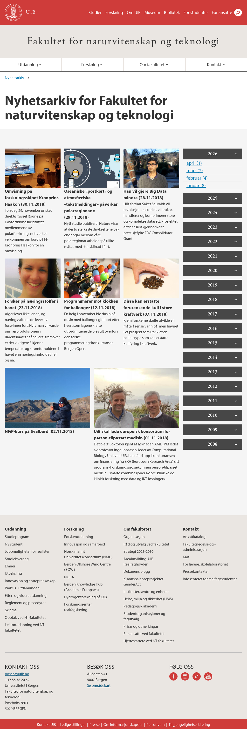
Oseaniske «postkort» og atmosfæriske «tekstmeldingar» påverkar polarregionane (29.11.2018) (91, 204)
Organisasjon (134, 536)
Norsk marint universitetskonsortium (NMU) (88, 554)
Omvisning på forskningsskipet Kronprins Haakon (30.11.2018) (32, 197)
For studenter (196, 12)
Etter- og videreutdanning (26, 595)
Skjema (11, 609)
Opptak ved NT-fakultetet (25, 617)
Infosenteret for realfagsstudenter (210, 578)
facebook (175, 677)
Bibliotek (172, 12)
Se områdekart (98, 685)
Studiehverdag (17, 558)
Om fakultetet (152, 64)
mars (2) (194, 170)
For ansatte (222, 12)
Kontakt (214, 64)
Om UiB (134, 12)
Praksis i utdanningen (22, 588)
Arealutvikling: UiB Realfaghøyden (138, 561)
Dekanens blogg (137, 571)
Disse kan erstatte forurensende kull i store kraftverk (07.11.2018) (148, 307)
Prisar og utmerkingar (141, 626)
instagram (186, 677)
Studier (95, 12)
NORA (69, 576)
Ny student (13, 544)
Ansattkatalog (194, 536)
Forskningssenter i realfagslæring (78, 607)
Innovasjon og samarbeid (84, 544)
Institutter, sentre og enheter (146, 591)
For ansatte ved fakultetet (144, 633)
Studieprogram (17, 536)
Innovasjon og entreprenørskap (30, 580)
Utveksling (13, 573)
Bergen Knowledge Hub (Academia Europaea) (83, 587)
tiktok (198, 677)
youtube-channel (210, 677)
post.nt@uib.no (17, 673)
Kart (186, 556)
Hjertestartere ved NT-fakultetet (149, 640)
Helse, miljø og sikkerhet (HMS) (148, 598)
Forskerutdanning (78, 536)
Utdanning (28, 64)
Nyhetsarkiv (14, 77)
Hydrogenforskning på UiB (85, 596)
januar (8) (196, 185)
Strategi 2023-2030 (138, 551)
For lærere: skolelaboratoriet (205, 564)
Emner (10, 566)
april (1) (194, 163)
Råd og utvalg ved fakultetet (146, 544)
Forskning (114, 12)
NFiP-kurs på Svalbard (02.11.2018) (39, 431)
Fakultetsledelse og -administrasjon (199, 547)
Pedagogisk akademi (140, 606)
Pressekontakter (196, 571)
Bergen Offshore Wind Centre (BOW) (87, 567)
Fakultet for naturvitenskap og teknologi (123, 41)
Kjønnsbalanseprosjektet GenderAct (143, 581)
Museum (152, 12)
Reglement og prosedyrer (25, 602)
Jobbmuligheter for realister (27, 551)
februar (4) (197, 178)
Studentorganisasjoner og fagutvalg (144, 616)
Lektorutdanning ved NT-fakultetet (25, 627)
